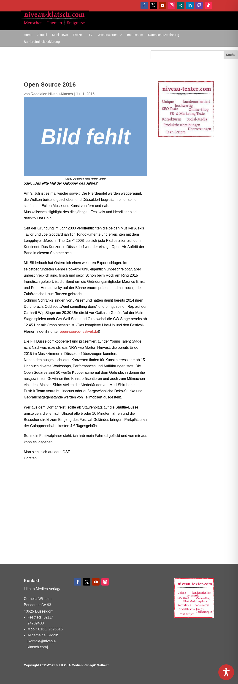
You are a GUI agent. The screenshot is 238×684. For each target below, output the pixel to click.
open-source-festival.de (79, 331)
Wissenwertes (107, 35)
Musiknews (60, 35)
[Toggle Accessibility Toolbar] (226, 672)
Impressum (135, 35)
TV (91, 35)
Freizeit (78, 35)
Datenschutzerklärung (163, 35)
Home (28, 35)
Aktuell (42, 35)
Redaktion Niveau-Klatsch (52, 94)
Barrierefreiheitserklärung (42, 42)
